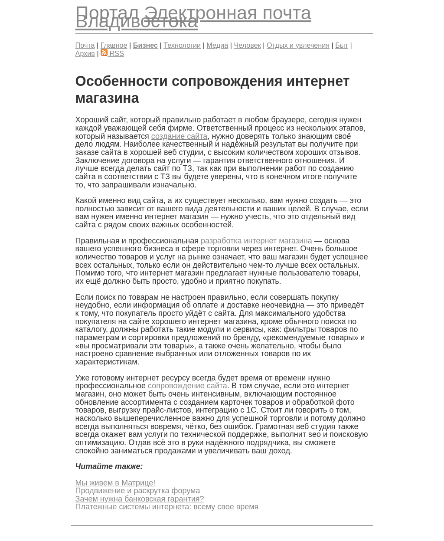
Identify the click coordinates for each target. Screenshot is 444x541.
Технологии (182, 45)
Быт (341, 45)
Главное (114, 45)
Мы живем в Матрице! (115, 483)
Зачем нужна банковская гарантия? (139, 499)
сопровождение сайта (187, 385)
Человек (247, 45)
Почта (85, 45)
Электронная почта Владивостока (193, 16)
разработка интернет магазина (256, 240)
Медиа (217, 45)
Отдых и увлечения (298, 45)
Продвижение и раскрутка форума (137, 490)
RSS (112, 53)
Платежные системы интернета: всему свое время (167, 506)
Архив (85, 53)
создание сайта (179, 136)
